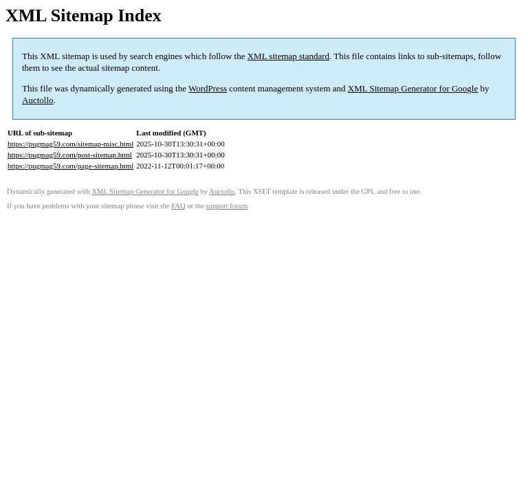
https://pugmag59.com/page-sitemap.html (70, 166)
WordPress (207, 88)
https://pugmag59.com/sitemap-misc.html (70, 144)
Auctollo (38, 100)
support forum (227, 206)
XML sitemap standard (288, 56)
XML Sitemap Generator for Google (413, 88)
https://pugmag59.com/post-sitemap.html (70, 155)
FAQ (178, 206)
